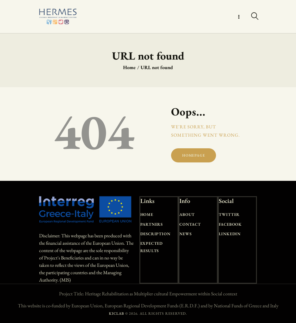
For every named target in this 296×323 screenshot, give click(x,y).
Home (129, 67)
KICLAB (116, 313)
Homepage (193, 155)
